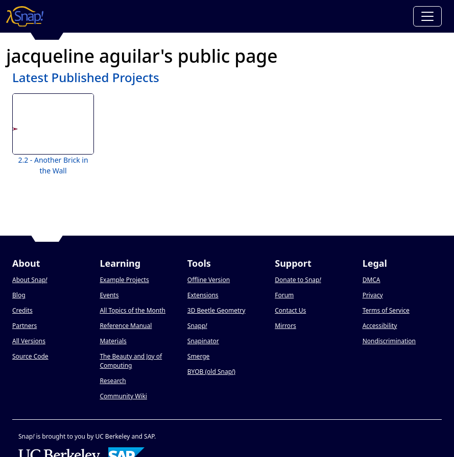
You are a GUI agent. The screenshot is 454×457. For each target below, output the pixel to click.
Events (109, 295)
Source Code (30, 356)
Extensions (203, 295)
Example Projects (124, 279)
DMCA (371, 279)
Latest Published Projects (85, 77)
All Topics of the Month (132, 310)
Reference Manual (126, 325)
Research (113, 380)
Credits (22, 310)
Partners (24, 325)
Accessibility (380, 325)
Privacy (373, 295)
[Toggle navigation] (427, 16)
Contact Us (290, 310)
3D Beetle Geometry (216, 310)
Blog (19, 295)
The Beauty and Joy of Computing (131, 361)
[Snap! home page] (24, 16)
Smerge (198, 356)
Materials (113, 341)
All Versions (28, 341)
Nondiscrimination (389, 341)
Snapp (197, 325)
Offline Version (208, 279)
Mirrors (285, 325)
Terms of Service (386, 310)
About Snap (29, 279)
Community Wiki (123, 396)
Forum (284, 295)
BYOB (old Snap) (211, 371)
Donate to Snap (298, 279)
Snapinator (203, 341)
